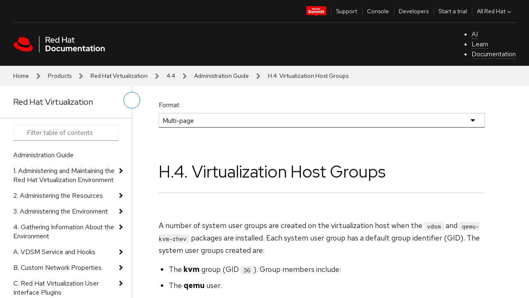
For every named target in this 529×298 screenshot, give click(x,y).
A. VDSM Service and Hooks (54, 252)
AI (475, 34)
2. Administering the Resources (58, 195)
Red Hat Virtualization (119, 75)
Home (21, 75)
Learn (480, 44)
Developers (414, 11)
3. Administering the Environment (60, 211)
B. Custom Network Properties (57, 267)
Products (59, 75)
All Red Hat (495, 11)
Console (378, 11)
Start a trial (452, 11)
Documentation (494, 54)
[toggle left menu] (132, 100)
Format (169, 105)
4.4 (171, 75)
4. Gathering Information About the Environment (63, 231)
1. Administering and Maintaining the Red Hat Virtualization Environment (63, 175)
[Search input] (66, 133)
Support (346, 11)
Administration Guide (221, 75)
